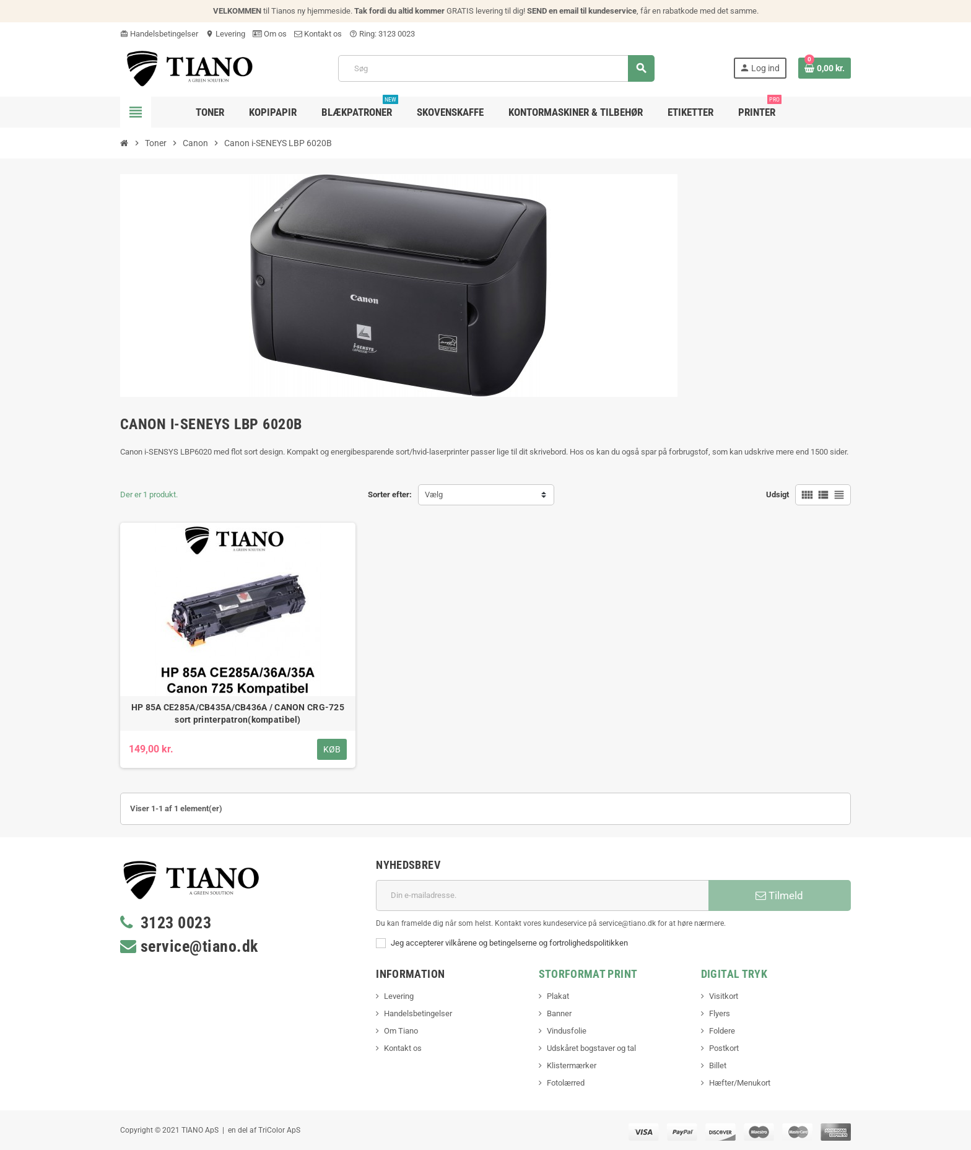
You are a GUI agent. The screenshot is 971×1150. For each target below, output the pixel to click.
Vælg (434, 494)
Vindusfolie (566, 1030)
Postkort (724, 1048)
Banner (559, 1013)
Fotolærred (566, 1082)
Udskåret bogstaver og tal (591, 1048)
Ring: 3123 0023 (382, 33)
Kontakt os (318, 33)
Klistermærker (571, 1065)
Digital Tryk (734, 973)
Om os (270, 33)
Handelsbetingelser (159, 33)
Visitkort (723, 996)
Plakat (558, 996)
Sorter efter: (390, 494)
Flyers (719, 1013)
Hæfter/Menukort (739, 1082)
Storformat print (588, 973)
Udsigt (777, 494)
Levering (225, 33)
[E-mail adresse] (542, 895)
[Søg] (496, 68)
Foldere (722, 1030)
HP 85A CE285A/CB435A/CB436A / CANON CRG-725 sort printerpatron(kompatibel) (237, 713)
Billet (717, 1065)
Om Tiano (401, 1030)
